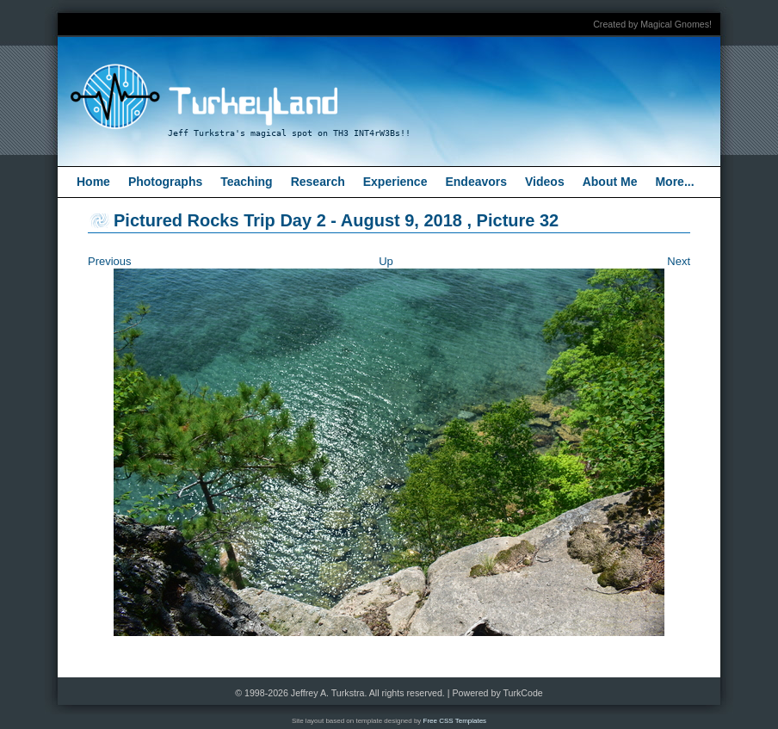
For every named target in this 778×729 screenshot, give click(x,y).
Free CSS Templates (455, 721)
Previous (110, 261)
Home (93, 181)
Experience (395, 181)
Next (678, 261)
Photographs (165, 181)
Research (318, 181)
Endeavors (476, 181)
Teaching (246, 181)
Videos (545, 181)
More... (674, 181)
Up (386, 261)
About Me (610, 181)
